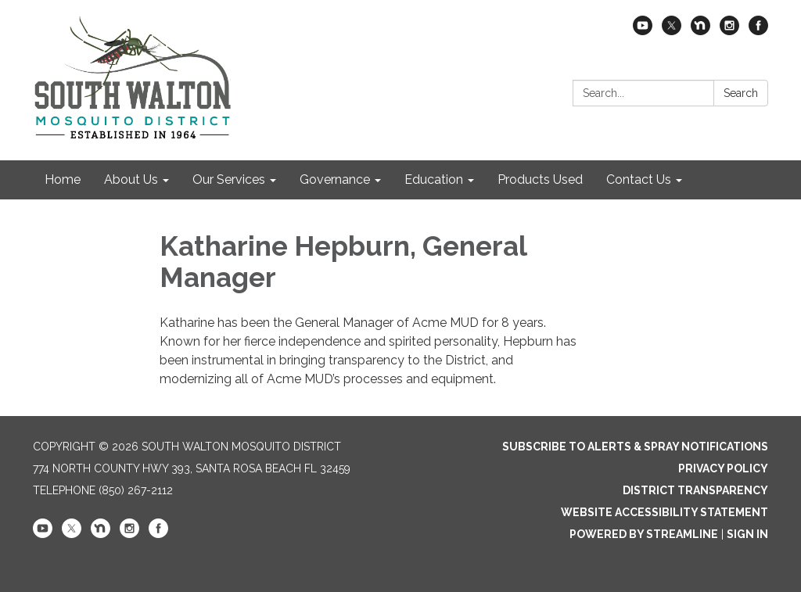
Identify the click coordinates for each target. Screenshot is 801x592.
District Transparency (695, 490)
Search (741, 93)
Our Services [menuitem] (228, 179)
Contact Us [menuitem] (638, 179)
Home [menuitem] (63, 179)
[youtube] (642, 30)
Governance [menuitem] (335, 179)
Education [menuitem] (433, 179)
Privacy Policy (723, 468)
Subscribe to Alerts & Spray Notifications (635, 446)
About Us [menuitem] (131, 179)
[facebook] (758, 30)
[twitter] (671, 30)
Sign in (747, 534)
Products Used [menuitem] (540, 179)
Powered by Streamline (643, 534)
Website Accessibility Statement (664, 512)
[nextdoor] (700, 30)
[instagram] (729, 30)
